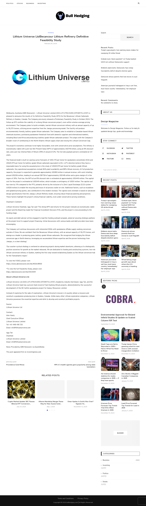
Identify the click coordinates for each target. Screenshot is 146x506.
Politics (9, 3)
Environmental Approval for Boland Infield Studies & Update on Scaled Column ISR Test (118, 317)
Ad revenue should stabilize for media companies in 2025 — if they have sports (110, 377)
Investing (42, 3)
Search (103, 33)
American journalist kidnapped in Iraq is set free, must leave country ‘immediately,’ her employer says (119, 89)
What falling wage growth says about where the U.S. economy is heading (129, 263)
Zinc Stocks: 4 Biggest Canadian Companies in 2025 (129, 376)
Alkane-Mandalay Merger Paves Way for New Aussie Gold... (51, 402)
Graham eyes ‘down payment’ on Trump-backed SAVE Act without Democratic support (129, 205)
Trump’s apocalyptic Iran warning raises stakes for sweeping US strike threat (109, 203)
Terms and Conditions (66, 499)
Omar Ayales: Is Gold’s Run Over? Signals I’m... (81, 402)
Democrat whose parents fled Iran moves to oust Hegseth (130, 233)
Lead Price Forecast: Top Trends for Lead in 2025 (130, 405)
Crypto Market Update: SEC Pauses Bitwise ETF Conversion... (21, 402)
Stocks (20, 3)
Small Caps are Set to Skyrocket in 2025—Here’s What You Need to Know (109, 347)
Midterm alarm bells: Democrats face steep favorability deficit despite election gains (109, 234)
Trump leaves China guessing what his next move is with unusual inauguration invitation (130, 347)
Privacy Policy (83, 499)
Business (30, 3)
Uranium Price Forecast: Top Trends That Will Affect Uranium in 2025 (109, 406)
